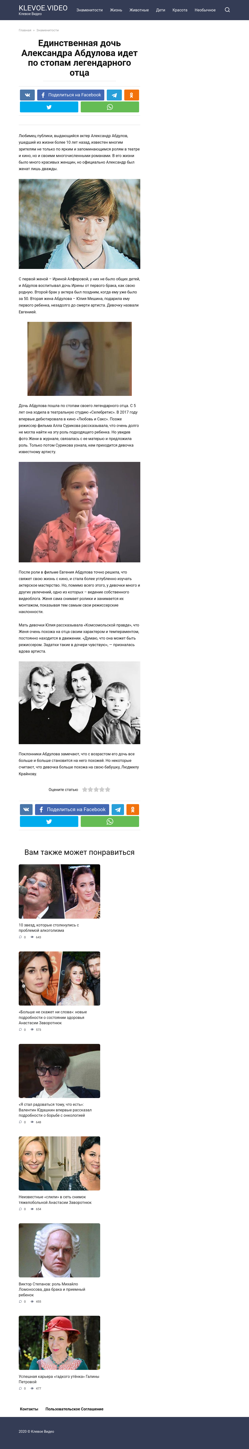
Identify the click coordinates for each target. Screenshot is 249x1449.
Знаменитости (90, 10)
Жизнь (116, 10)
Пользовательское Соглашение (74, 1409)
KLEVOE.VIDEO (43, 8)
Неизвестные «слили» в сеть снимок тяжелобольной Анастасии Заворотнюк (55, 1200)
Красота (179, 10)
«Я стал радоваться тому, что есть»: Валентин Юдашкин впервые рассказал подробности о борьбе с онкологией (55, 1110)
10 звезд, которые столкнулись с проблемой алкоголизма (49, 928)
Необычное (205, 10)
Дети (160, 10)
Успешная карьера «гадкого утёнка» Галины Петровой (59, 1379)
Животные (139, 10)
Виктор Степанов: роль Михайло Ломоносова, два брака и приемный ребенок (52, 1289)
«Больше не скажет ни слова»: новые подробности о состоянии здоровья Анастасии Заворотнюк (53, 1017)
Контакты (29, 1409)
